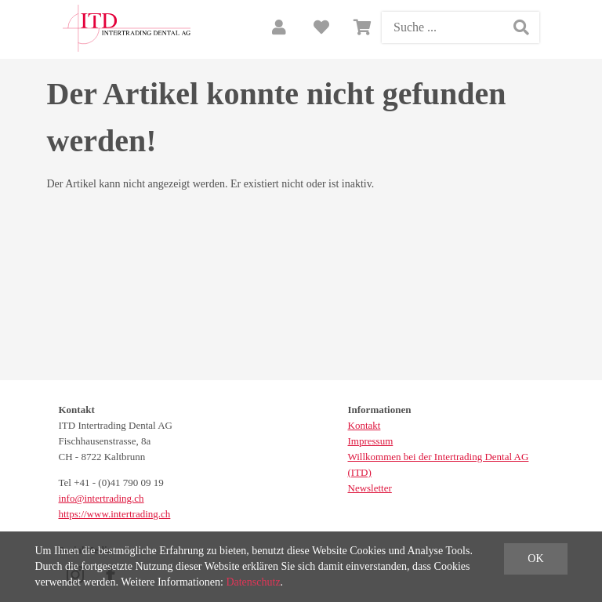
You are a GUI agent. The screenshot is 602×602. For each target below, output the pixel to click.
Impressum (370, 441)
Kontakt (364, 425)
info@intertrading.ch (101, 498)
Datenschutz (253, 582)
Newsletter (370, 488)
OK (535, 558)
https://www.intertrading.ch (115, 514)
